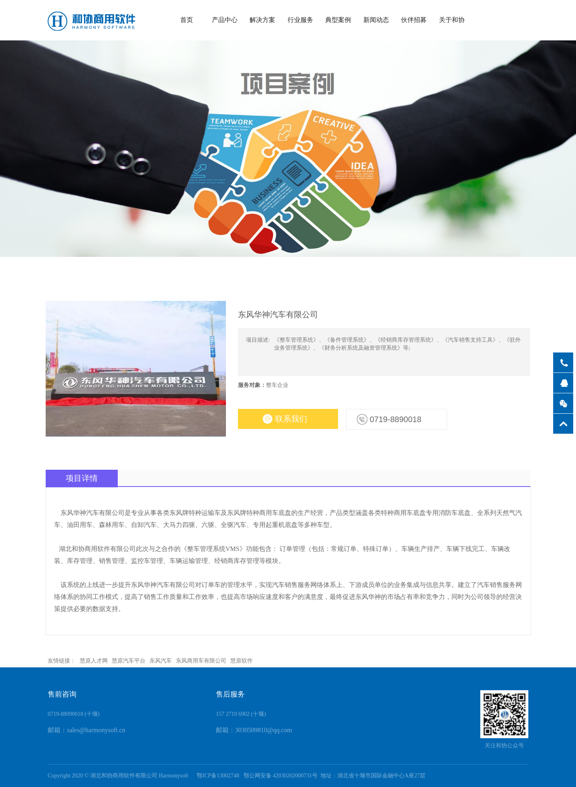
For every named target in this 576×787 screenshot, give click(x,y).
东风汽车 (160, 661)
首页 (186, 19)
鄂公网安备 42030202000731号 (281, 776)
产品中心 (225, 19)
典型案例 (338, 19)
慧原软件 (241, 661)
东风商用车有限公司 (201, 661)
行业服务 (300, 19)
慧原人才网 (94, 661)
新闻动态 (376, 19)
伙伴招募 (414, 19)
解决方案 (262, 19)
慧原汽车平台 (128, 661)
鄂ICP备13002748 (216, 776)
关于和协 (452, 19)
